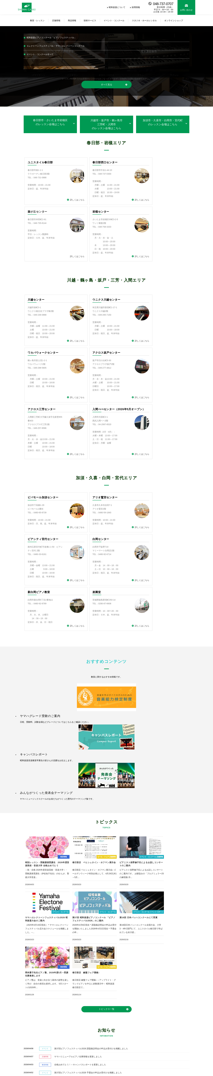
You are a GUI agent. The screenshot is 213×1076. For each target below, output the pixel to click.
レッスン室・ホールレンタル (151, 1030)
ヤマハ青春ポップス (30, 1035)
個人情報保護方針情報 (29, 1071)
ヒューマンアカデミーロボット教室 (37, 1047)
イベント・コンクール (148, 1024)
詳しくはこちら (67, 200)
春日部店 (86, 1024)
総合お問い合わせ (170, 979)
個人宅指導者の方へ (147, 1035)
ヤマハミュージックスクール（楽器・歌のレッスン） (45, 1032)
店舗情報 (85, 1019)
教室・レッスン (27, 1019)
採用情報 (136, 7)
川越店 (85, 1028)
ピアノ (113, 1024)
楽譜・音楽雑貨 (117, 1039)
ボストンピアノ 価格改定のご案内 (63, 932)
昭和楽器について (117, 7)
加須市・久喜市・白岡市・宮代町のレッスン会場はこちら (163, 122)
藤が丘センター (148, 162)
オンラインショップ (91, 1032)
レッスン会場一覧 (29, 1024)
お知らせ (183, 1030)
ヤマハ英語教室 (28, 1043)
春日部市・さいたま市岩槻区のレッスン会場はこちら (50, 122)
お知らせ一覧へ (182, 941)
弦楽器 (113, 1035)
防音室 (113, 1043)
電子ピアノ (115, 1032)
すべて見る (106, 84)
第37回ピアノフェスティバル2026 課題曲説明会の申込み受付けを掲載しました (84, 900)
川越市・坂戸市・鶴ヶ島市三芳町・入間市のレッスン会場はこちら (106, 124)
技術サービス (144, 1019)
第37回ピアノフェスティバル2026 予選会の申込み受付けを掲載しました (81, 924)
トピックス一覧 (106, 861)
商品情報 (113, 1019)
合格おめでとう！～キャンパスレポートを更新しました (73, 916)
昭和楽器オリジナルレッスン (34, 1039)
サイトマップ (50, 1071)
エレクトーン (116, 1028)
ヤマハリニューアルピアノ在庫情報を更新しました (71, 908)
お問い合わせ (186, 10)
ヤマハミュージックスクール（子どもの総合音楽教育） (46, 1028)
